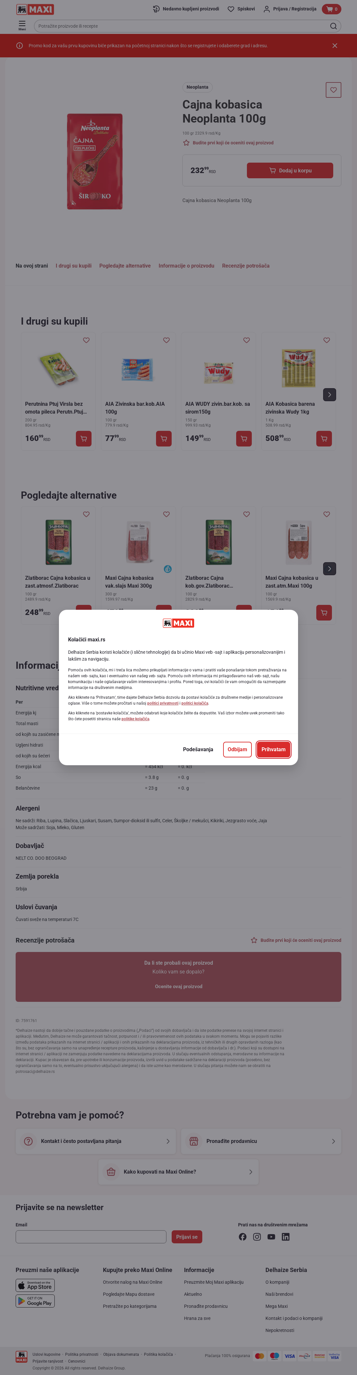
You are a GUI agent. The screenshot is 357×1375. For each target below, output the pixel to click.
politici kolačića (194, 703)
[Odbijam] (237, 749)
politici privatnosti (162, 703)
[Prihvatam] (273, 749)
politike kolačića (135, 719)
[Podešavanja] (198, 749)
